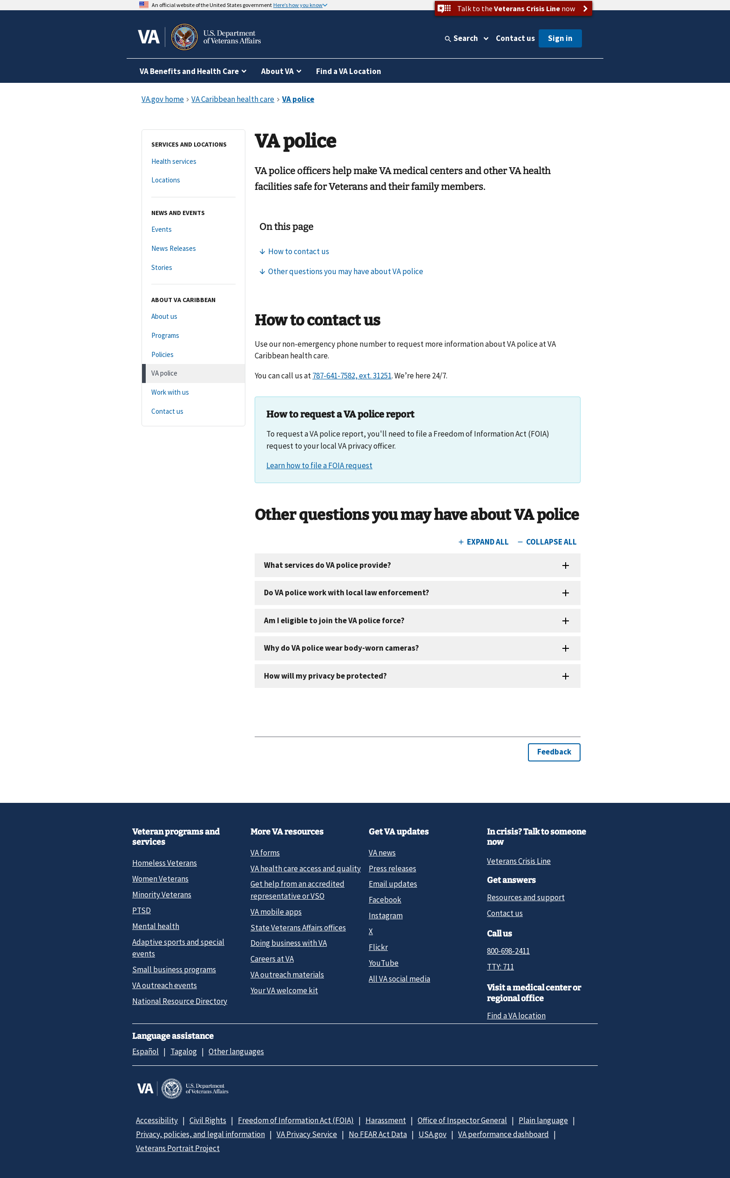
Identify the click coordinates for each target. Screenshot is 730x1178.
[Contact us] (193, 411)
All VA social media (399, 979)
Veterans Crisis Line (519, 861)
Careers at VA (272, 959)
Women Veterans (160, 879)
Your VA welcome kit (284, 990)
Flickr (378, 947)
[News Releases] (193, 248)
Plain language (543, 1120)
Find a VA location (516, 1015)
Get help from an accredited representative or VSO (297, 890)
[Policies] (193, 354)
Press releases (392, 868)
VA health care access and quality (305, 868)
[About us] (193, 316)
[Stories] (193, 267)
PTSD (141, 910)
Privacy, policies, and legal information (200, 1134)
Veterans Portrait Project (178, 1148)
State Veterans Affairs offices (298, 927)
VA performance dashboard (503, 1134)
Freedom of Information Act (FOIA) (296, 1120)
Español (145, 1051)
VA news (382, 853)
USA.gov (432, 1134)
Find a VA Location (348, 71)
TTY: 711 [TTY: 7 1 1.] (500, 967)
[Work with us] (193, 392)
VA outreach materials (287, 974)
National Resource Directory (179, 1001)
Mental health (155, 926)
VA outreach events (164, 985)
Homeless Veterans (164, 863)
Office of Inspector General (462, 1120)
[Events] (193, 229)
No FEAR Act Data (378, 1134)
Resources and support (526, 897)
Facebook (385, 900)
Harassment (385, 1120)
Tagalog (183, 1051)
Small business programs (174, 969)
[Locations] (193, 180)
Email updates (393, 884)
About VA (277, 71)
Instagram (386, 915)
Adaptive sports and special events (178, 948)
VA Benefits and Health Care (189, 71)
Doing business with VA (288, 943)
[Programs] (193, 335)
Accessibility (157, 1120)
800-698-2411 (508, 951)
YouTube (384, 963)
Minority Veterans (161, 894)
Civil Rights (207, 1120)
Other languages (236, 1051)
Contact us (515, 38)
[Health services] (193, 161)
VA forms (265, 853)
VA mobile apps (276, 912)
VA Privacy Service (307, 1134)
